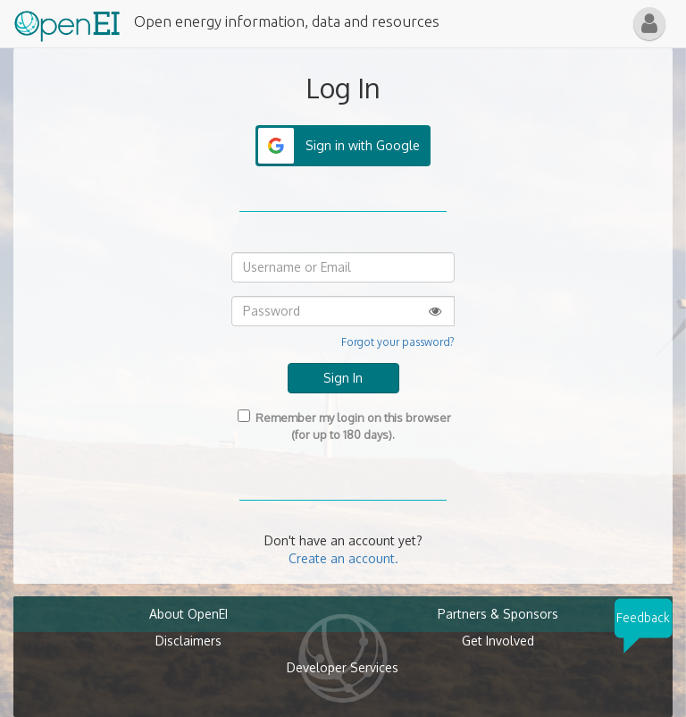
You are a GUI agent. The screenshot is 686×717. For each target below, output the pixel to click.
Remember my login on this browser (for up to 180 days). (343, 425)
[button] (649, 23)
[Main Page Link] (67, 22)
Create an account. (343, 558)
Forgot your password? (398, 342)
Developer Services (342, 667)
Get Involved (498, 640)
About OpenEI (188, 613)
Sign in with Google (362, 145)
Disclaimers (188, 640)
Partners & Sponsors (498, 613)
